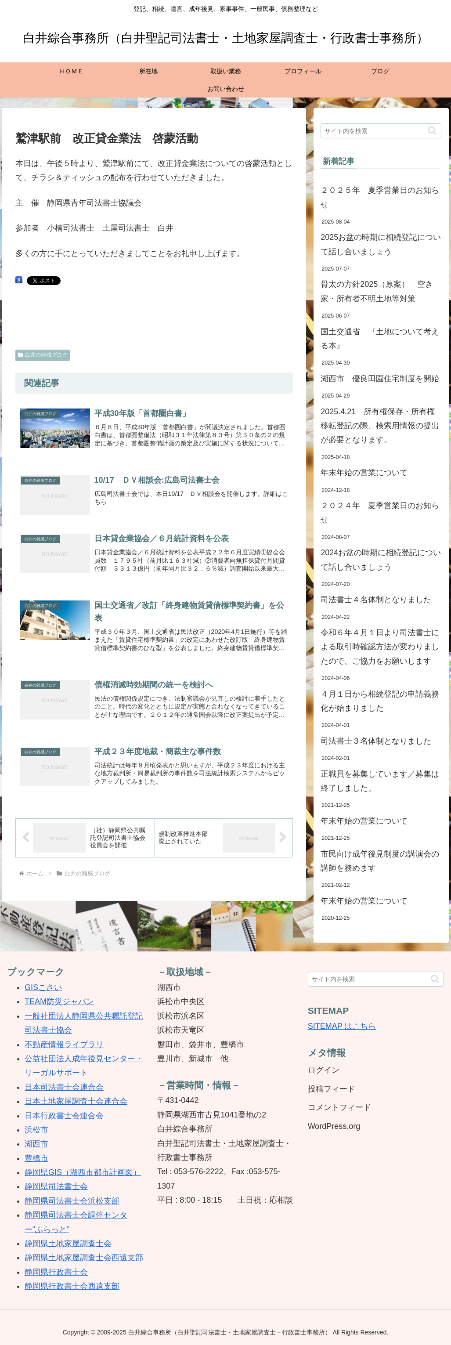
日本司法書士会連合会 (64, 1087)
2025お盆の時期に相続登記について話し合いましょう (381, 244)
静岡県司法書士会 (56, 1186)
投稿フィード (331, 1089)
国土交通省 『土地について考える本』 (380, 338)
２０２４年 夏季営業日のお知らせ (380, 512)
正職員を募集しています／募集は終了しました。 (380, 781)
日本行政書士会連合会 (64, 1115)
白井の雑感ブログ (42, 355)
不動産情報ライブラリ (64, 1044)
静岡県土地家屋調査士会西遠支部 (84, 1257)
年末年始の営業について (364, 472)
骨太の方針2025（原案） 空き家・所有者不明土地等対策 (377, 291)
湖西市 (36, 1143)
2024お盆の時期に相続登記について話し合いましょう (381, 559)
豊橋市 (36, 1158)
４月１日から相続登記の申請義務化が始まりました (380, 701)
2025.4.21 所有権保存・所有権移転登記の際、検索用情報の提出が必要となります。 (380, 426)
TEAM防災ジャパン (59, 1001)
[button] (432, 131)
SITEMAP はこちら (342, 1026)
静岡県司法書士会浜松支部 (72, 1201)
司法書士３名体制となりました (376, 741)
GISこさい (43, 987)
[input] (381, 130)
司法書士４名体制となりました (376, 599)
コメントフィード (339, 1107)
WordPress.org (334, 1126)
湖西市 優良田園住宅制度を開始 (380, 378)
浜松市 (36, 1129)
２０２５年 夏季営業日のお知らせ (380, 197)
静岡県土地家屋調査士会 (68, 1243)
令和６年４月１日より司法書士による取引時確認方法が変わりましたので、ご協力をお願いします (380, 646)
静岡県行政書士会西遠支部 (72, 1286)
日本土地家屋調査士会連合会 (76, 1101)
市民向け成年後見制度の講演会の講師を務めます (380, 861)
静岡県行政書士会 (56, 1272)
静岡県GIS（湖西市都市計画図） (83, 1172)
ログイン (323, 1070)
